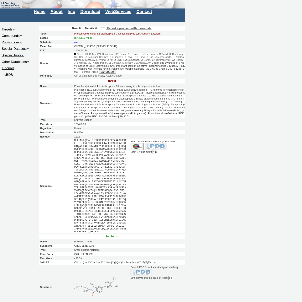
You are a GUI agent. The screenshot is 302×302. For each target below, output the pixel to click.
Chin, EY (121, 59)
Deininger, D (94, 57)
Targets (8, 29)
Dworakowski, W (165, 59)
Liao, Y (152, 57)
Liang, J (143, 57)
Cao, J (82, 57)
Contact (144, 11)
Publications (12, 42)
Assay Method (114, 75)
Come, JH (82, 54)
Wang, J (103, 59)
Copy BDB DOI (107, 72)
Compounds (12, 36)
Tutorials (8, 68)
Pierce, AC (125, 54)
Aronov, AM (144, 62)
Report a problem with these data (122, 28)
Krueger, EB (118, 57)
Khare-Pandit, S (101, 62)
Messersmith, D (165, 57)
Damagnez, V (135, 59)
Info (71, 11)
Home (39, 11)
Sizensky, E (91, 59)
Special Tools (13, 55)
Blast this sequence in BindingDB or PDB (153, 141)
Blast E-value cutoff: (141, 152)
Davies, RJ (139, 54)
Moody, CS (131, 62)
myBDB (7, 75)
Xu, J (112, 59)
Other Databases (16, 62)
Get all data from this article (89, 75)
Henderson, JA (110, 54)
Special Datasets (15, 49)
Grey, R (106, 57)
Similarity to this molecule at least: (149, 277)
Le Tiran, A (152, 54)
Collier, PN (95, 54)
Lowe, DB (132, 57)
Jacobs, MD (84, 62)
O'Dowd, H (165, 54)
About (56, 11)
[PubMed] (85, 71)
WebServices (118, 11)
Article (94, 71)
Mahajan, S (118, 62)
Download (90, 11)
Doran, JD (149, 59)
